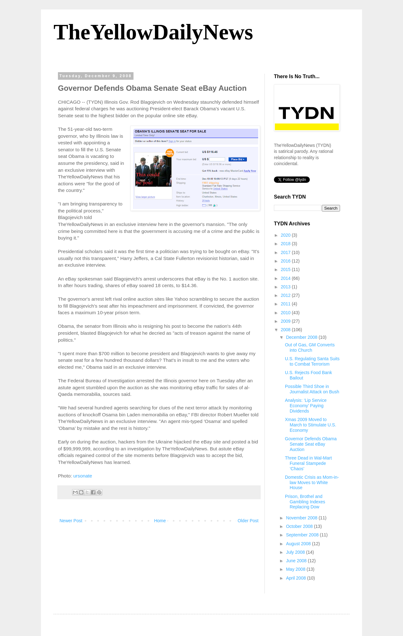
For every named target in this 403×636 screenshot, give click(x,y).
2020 (286, 235)
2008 (286, 329)
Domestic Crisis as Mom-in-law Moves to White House (312, 482)
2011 (286, 303)
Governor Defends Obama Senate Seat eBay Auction (311, 444)
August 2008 (299, 543)
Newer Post (71, 520)
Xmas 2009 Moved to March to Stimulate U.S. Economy (310, 425)
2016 (286, 260)
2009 (286, 321)
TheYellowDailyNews (153, 32)
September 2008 (303, 534)
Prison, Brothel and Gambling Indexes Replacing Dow (305, 502)
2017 (286, 252)
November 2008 (302, 517)
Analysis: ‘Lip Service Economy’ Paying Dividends (305, 405)
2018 (286, 243)
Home (160, 520)
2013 (286, 286)
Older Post (248, 520)
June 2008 (297, 560)
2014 (286, 278)
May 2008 (296, 569)
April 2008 (296, 578)
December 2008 (302, 337)
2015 (286, 269)
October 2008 (300, 526)
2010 (286, 312)
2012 (286, 295)
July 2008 (296, 552)
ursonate (82, 475)
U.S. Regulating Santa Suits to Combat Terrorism (312, 361)
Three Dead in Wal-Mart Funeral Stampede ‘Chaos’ (308, 463)
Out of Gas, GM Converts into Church (310, 347)
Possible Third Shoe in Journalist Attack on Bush (312, 389)
